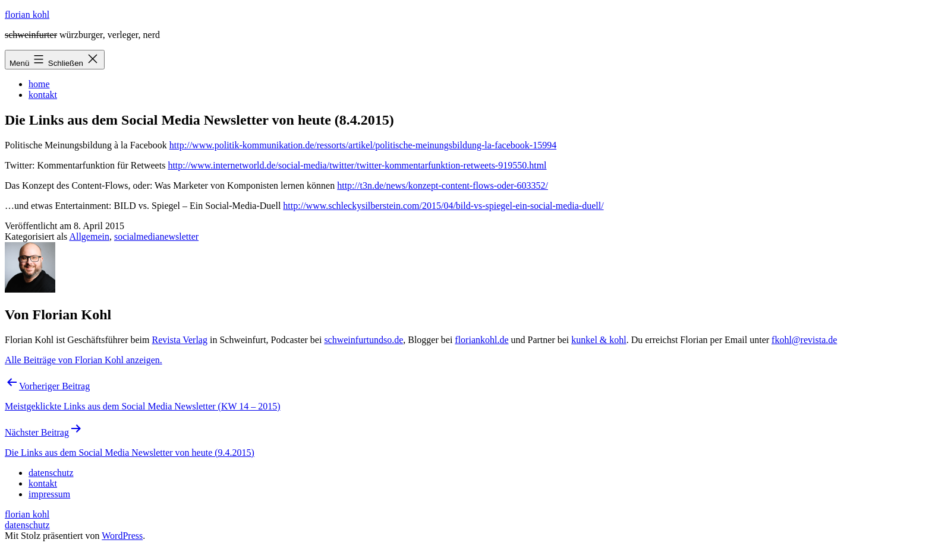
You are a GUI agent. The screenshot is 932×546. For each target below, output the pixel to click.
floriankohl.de (481, 340)
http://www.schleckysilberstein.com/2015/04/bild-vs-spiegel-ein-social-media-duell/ (443, 206)
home (39, 84)
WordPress (122, 536)
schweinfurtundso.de (363, 340)
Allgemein (89, 236)
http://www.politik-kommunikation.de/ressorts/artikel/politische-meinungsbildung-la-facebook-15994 (362, 145)
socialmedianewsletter (156, 236)
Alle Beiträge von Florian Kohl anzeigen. (83, 360)
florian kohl (27, 14)
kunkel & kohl (598, 340)
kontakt (43, 95)
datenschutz (27, 525)
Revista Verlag (179, 340)
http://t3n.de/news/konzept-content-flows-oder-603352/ (442, 185)
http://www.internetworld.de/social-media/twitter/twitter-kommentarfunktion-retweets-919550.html (357, 165)
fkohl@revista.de (804, 340)
